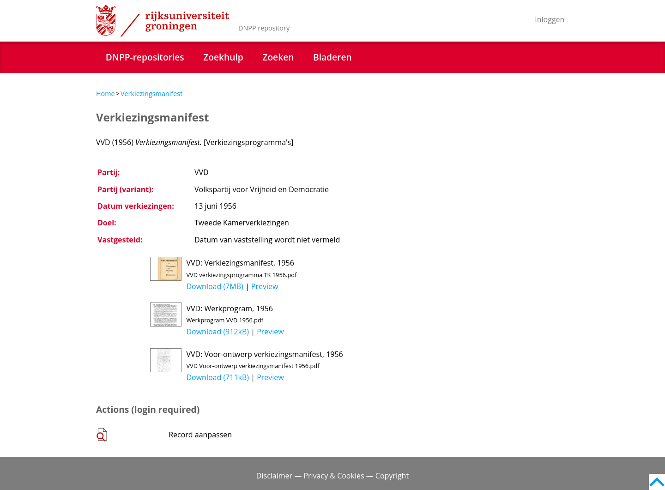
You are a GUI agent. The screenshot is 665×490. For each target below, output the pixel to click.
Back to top (657, 482)
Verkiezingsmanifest (151, 93)
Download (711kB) (217, 377)
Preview (264, 286)
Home (105, 93)
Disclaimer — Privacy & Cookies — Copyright (332, 476)
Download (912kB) (217, 332)
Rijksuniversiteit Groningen (162, 21)
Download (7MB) (214, 286)
